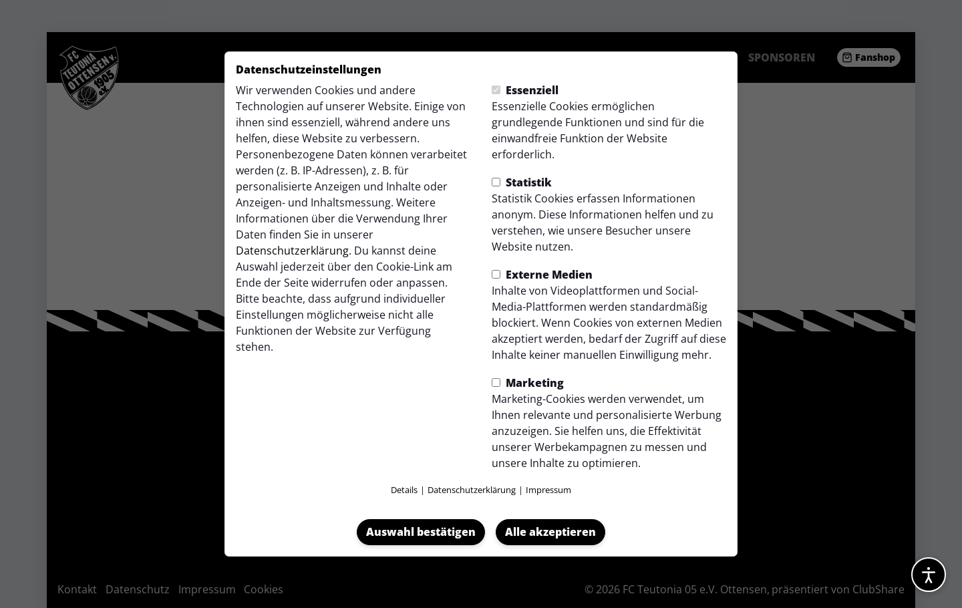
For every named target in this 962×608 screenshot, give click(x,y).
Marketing (528, 382)
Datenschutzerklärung (292, 250)
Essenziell (525, 90)
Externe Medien (542, 274)
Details (404, 490)
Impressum (548, 490)
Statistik (522, 182)
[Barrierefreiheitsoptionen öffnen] (928, 574)
